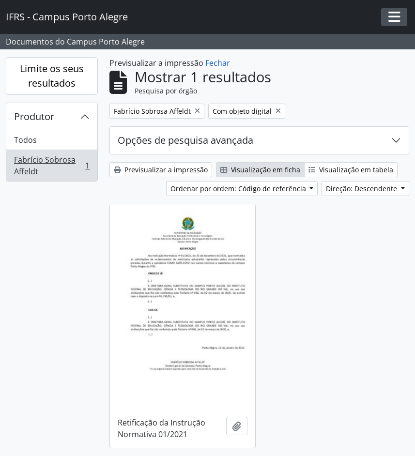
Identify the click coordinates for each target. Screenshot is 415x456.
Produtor (34, 116)
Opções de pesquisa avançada (185, 140)
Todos (25, 140)
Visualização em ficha (260, 169)
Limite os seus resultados (52, 76)
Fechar (217, 63)
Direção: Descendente (362, 188)
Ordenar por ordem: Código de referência (239, 188)
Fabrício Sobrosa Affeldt (52, 165)
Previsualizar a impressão (161, 169)
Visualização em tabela (350, 169)
